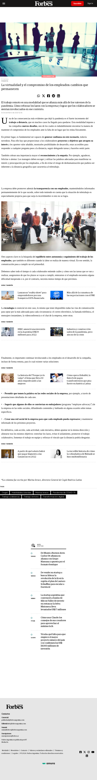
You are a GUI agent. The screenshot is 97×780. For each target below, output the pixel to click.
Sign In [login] (91, 3)
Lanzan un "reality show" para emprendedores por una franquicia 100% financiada (32, 295)
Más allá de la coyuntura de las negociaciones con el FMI (81, 294)
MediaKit (5, 750)
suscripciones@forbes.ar (10, 736)
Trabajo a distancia (10, 496)
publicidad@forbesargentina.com (13, 720)
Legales (15, 753)
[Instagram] (89, 752)
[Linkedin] (87, 756)
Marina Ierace (41, 492)
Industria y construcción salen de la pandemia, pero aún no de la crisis (79, 332)
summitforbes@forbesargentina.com (14, 730)
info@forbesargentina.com (17, 724)
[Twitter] (84, 752)
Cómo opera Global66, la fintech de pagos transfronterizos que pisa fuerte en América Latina (79, 379)
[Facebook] (80, 752)
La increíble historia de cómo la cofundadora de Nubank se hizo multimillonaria (81, 454)
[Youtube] (92, 752)
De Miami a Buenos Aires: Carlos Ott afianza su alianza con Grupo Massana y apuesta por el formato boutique (53, 559)
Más (51, 545)
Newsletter (15, 750)
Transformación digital (53, 496)
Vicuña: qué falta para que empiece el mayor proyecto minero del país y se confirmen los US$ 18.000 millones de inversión (53, 641)
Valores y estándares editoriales (41, 750)
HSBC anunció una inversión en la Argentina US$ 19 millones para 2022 (31, 332)
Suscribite (78, 4)
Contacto (24, 750)
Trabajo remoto (31, 496)
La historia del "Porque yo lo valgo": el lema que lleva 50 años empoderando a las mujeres (31, 379)
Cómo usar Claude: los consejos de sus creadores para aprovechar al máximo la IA (53, 622)
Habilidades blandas (21, 492)
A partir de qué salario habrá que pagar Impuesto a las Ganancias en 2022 (31, 454)
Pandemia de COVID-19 (64, 492)
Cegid (4, 492)
